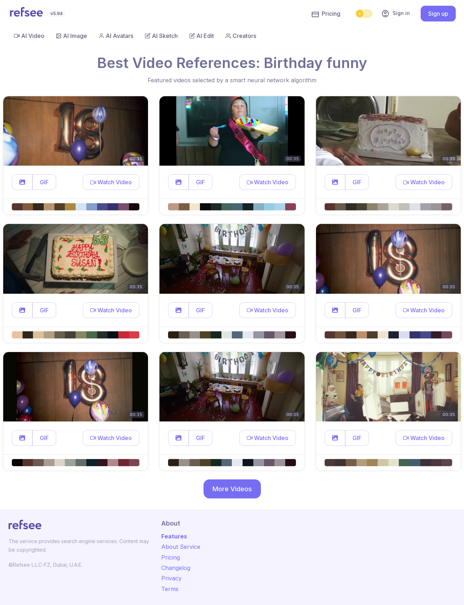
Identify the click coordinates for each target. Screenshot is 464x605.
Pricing (326, 14)
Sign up (438, 13)
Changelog (175, 567)
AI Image (71, 35)
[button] (22, 182)
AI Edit (201, 35)
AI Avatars (116, 35)
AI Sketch (161, 35)
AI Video (29, 35)
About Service (180, 546)
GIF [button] (44, 182)
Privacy (171, 578)
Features (174, 536)
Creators (240, 35)
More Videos (232, 489)
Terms (169, 588)
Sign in (395, 13)
